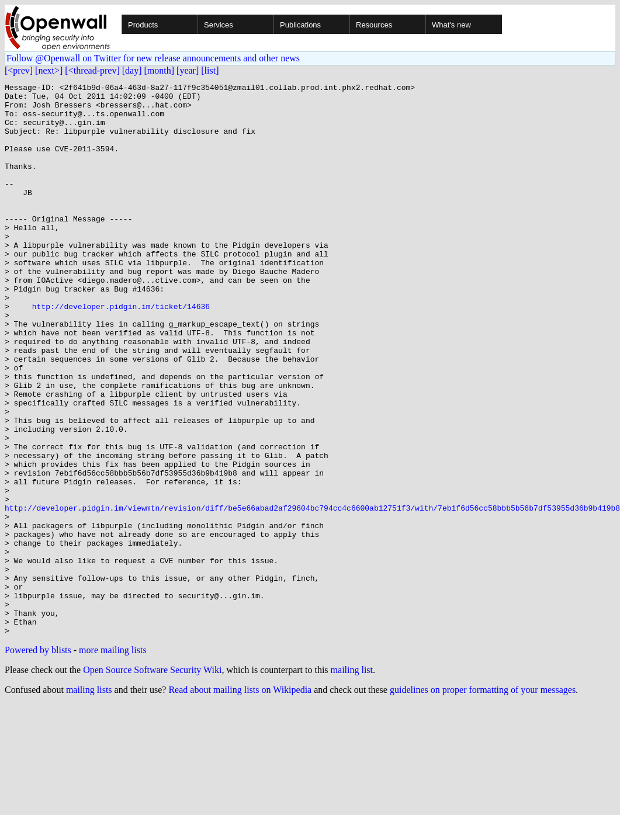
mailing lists (89, 800)
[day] (132, 70)
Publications (300, 24)
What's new (451, 24)
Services (218, 24)
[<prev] (19, 70)
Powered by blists (38, 760)
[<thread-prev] (92, 70)
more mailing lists (113, 760)
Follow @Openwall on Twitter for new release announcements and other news (153, 58)
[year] (187, 70)
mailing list (352, 780)
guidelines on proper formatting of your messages (483, 800)
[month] (159, 70)
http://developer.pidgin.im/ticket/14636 (121, 351)
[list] (210, 70)
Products (143, 24)
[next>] (49, 70)
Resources (374, 24)
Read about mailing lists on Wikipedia (239, 800)
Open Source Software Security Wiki (152, 780)
